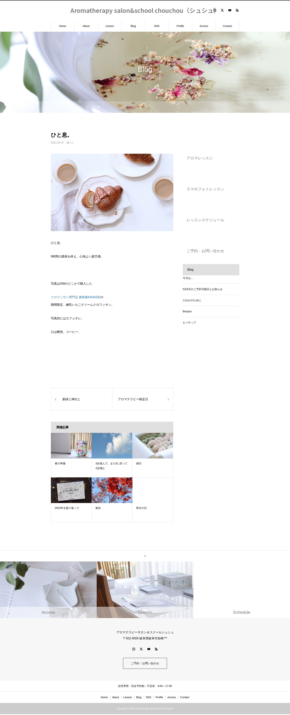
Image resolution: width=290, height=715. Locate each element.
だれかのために (192, 300)
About (86, 26)
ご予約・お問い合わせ (145, 663)
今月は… (188, 278)
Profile (180, 26)
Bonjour (187, 311)
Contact (227, 26)
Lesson (109, 26)
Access (204, 26)
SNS (157, 26)
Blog (133, 26)
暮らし (70, 142)
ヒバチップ (189, 322)
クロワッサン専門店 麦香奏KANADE (75, 297)
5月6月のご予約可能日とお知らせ (203, 289)
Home (62, 26)
